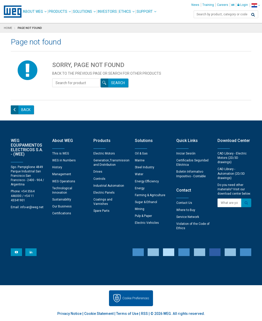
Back (25, 110)
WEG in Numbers (64, 160)
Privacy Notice (69, 314)
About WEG (33, 11)
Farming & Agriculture (150, 195)
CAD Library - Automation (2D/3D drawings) (231, 173)
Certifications (61, 213)
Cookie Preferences (135, 298)
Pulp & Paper (143, 216)
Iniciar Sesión (185, 153)
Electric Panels (104, 192)
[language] (255, 5)
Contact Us (184, 203)
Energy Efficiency (147, 181)
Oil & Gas (141, 153)
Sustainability (61, 199)
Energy (140, 188)
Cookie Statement (99, 314)
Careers (222, 5)
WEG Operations (63, 181)
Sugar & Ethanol (146, 202)
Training (208, 5)
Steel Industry (144, 167)
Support (145, 11)
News (195, 5)
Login (242, 5)
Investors (107, 11)
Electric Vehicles (147, 223)
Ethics (125, 11)
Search (118, 83)
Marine (140, 160)
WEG (11, 11)
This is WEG (60, 153)
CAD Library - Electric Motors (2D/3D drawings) (232, 158)
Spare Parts (101, 211)
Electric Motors (104, 153)
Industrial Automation (108, 185)
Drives (97, 171)
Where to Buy (185, 210)
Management (61, 174)
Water (139, 174)
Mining (139, 209)
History (57, 167)
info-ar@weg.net (31, 207)
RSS (144, 314)
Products (58, 11)
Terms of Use (127, 314)
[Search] (253, 14)
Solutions (82, 11)
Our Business (62, 206)
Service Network (187, 217)
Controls (99, 179)
